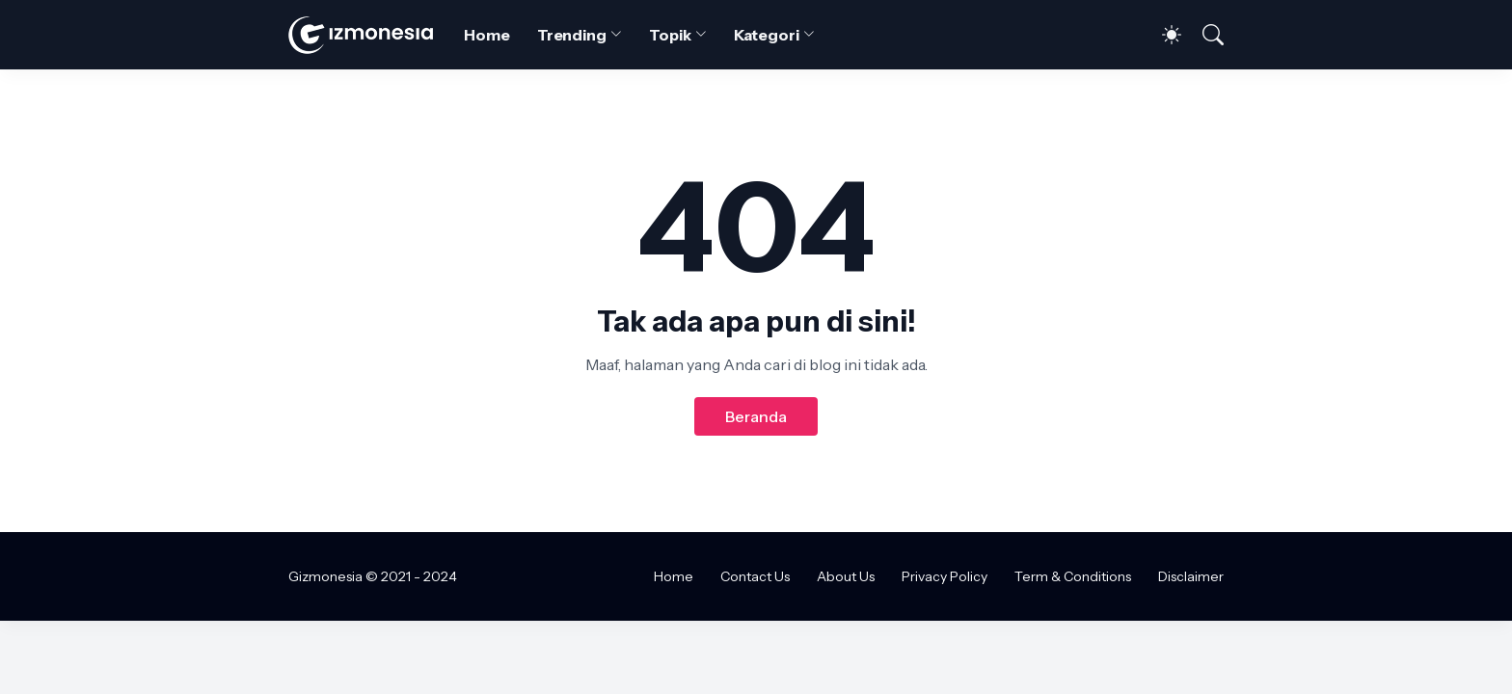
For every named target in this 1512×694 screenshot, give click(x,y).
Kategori (766, 34)
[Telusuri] (1204, 34)
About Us (846, 576)
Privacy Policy (944, 576)
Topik (670, 34)
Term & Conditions (1072, 576)
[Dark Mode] (1162, 34)
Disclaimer (1191, 576)
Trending (572, 34)
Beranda (756, 416)
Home (487, 34)
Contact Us (755, 576)
